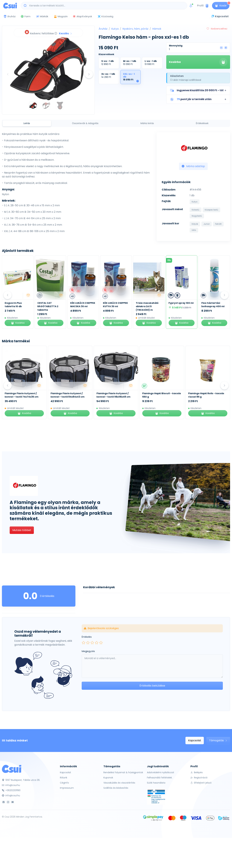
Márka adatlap (193, 166)
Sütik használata (156, 782)
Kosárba (198, 62)
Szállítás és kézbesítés (115, 787)
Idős (194, 230)
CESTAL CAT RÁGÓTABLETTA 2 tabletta (80, 306)
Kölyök (195, 224)
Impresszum (67, 787)
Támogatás (218, 740)
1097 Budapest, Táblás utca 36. (21, 780)
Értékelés (87, 636)
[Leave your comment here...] (152, 666)
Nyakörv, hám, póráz (135, 29)
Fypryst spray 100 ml (213, 303)
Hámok (156, 29)
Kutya (115, 29)
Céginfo (64, 782)
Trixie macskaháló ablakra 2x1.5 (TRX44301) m (180, 306)
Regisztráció (199, 777)
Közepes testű (211, 209)
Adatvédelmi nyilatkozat (160, 772)
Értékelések (202, 123)
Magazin (61, 16)
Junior (206, 224)
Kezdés (65, 33)
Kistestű (195, 209)
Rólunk (63, 777)
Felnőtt (218, 224)
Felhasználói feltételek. (159, 777)
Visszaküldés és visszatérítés (119, 782)
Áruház (103, 29)
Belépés (196, 772)
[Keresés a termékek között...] (105, 5)
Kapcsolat (194, 740)
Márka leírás (147, 123)
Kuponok (108, 777)
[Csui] (11, 768)
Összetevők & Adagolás (85, 123)
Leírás (27, 123)
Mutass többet (21, 530)
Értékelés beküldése (152, 685)
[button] (198, 90)
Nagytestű (197, 215)
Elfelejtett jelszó (201, 782)
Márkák (42, 16)
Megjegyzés (88, 651)
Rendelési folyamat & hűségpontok (123, 772)
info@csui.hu (11, 785)
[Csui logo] (10, 6)
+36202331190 (11, 790)
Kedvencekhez (217, 28)
